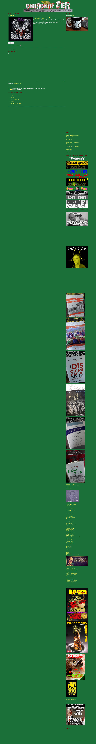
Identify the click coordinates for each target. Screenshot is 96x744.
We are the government (70, 517)
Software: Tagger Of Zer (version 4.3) (72, 142)
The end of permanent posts (16, 103)
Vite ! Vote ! (68, 527)
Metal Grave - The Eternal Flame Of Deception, (43, 17)
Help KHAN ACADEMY (70, 484)
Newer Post (10, 81)
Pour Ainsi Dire (69, 139)
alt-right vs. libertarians (70, 701)
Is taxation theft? (69, 149)
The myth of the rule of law (70, 568)
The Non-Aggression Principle (71, 504)
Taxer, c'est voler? (69, 147)
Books (67, 140)
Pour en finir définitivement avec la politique (73, 536)
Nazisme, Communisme (70, 534)
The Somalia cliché (69, 541)
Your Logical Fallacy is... (70, 516)
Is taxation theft (69, 546)
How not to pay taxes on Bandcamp (72, 135)
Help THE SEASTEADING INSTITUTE (73, 485)
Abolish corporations (69, 512)
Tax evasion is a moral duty (70, 510)
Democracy (68, 518)
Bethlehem (12, 101)
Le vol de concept (69, 539)
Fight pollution (68, 553)
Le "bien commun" (69, 533)
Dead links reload (69, 136)
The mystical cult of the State (71, 581)
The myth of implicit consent (71, 574)
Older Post (64, 81)
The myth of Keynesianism (70, 575)
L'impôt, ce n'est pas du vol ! (70, 530)
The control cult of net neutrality (71, 580)
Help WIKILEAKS (69, 488)
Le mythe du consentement (70, 531)
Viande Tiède (68, 138)
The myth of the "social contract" (71, 570)
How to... (67, 552)
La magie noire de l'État (70, 535)
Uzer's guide (68, 133)
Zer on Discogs (69, 150)
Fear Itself (12, 97)
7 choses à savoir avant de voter (71, 525)
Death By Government (70, 521)
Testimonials (68, 152)
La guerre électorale (69, 529)
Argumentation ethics (69, 505)
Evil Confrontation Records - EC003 (40, 18)
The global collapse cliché (70, 543)
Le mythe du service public (71, 524)
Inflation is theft (69, 547)
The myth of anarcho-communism (71, 573)
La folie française (69, 523)
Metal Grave (11, 15)
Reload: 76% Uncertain (15, 99)
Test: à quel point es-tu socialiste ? (72, 146)
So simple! (68, 549)
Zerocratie (68, 145)
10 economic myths (69, 576)
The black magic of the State (70, 582)
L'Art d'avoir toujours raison (71, 699)
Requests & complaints (70, 143)
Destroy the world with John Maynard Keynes (73, 554)
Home (37, 81)
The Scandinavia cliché (70, 542)
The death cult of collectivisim (71, 579)
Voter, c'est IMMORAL (70, 528)
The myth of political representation (72, 569)
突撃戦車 (12, 95)
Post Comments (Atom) (17, 83)
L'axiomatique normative (70, 537)
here (11, 89)
